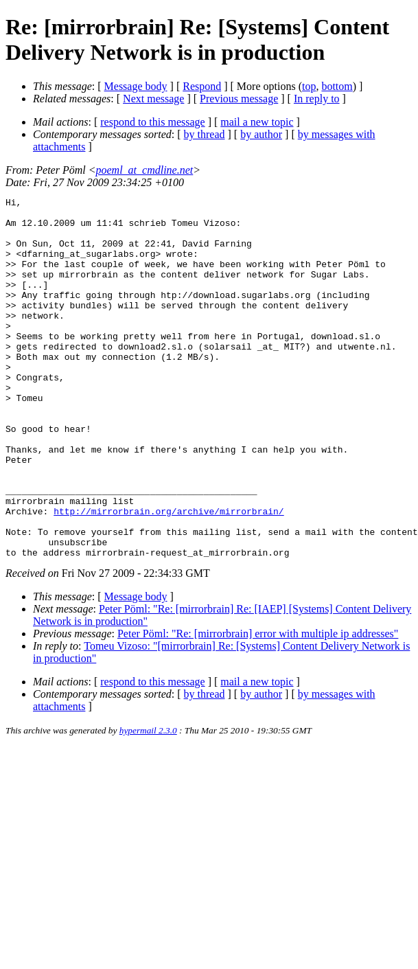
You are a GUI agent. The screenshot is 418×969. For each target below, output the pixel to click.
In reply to (317, 98)
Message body (135, 86)
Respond (202, 86)
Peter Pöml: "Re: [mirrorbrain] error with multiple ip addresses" (257, 705)
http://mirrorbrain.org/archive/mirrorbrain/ (168, 575)
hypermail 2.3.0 (148, 802)
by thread (204, 134)
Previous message (239, 98)
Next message (153, 98)
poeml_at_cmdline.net (145, 170)
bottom (336, 86)
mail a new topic (256, 122)
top (309, 86)
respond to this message (152, 122)
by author (261, 134)
